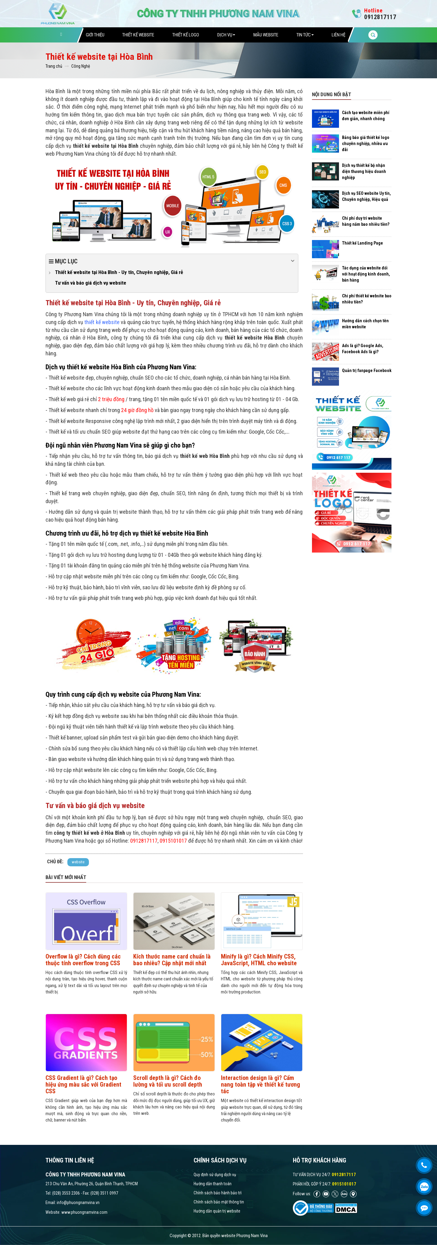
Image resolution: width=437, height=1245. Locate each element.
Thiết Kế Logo (185, 35)
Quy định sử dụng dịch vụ (215, 1174)
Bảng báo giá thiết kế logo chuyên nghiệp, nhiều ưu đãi (365, 143)
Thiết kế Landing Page (362, 243)
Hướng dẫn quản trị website (217, 1211)
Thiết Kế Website (138, 35)
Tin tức (305, 35)
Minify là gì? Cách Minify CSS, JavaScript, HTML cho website (259, 960)
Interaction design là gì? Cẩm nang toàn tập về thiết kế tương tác (260, 1084)
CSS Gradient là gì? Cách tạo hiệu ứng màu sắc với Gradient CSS (83, 1084)
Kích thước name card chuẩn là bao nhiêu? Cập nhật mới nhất (172, 960)
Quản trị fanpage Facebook (366, 370)
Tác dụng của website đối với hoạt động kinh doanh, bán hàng (366, 274)
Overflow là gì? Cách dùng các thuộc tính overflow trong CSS (83, 960)
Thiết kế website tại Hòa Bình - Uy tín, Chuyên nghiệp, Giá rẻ (119, 272)
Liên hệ (338, 35)
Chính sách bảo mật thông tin (219, 1201)
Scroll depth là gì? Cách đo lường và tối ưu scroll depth (167, 1081)
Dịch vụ (226, 35)
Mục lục (172, 261)
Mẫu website (265, 35)
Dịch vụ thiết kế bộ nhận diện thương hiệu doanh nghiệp (364, 171)
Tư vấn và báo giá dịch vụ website (90, 283)
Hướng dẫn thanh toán (213, 1183)
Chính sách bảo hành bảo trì (218, 1192)
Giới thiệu (95, 35)
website (78, 862)
